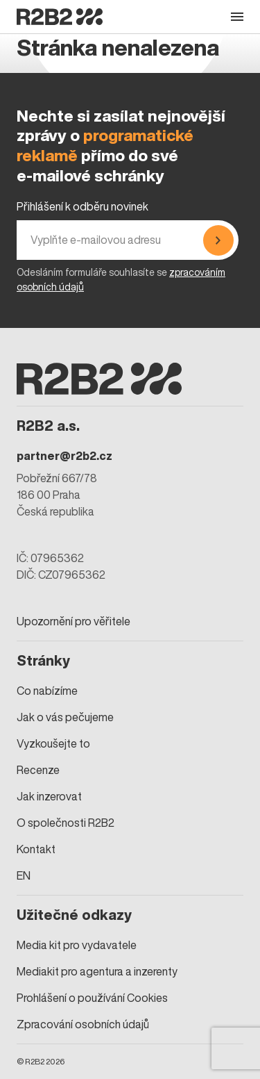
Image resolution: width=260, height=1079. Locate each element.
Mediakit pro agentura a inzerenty (97, 971)
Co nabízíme (47, 690)
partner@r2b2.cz (64, 455)
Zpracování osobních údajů (83, 1024)
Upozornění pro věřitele (73, 621)
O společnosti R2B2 (65, 822)
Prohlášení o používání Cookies (92, 997)
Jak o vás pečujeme (65, 717)
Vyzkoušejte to (53, 743)
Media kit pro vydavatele (77, 945)
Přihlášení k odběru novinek (82, 206)
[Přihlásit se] (218, 240)
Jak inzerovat (49, 796)
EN (24, 875)
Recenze (38, 769)
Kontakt (36, 849)
